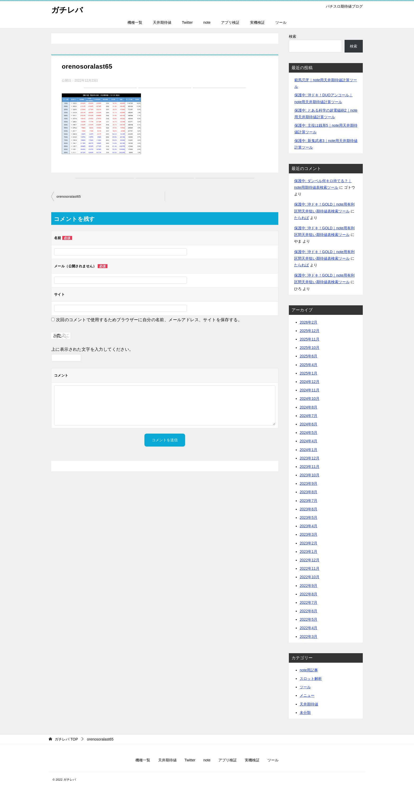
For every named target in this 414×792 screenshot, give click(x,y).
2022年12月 (309, 560)
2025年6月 (308, 356)
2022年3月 (308, 636)
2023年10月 (309, 475)
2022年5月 (308, 619)
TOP (66, 739)
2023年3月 (308, 534)
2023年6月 (308, 509)
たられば (301, 218)
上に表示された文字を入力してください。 (92, 349)
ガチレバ (67, 9)
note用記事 (309, 670)
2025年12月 (309, 331)
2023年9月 (308, 483)
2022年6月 (308, 611)
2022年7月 (308, 602)
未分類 (305, 712)
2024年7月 (308, 416)
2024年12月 (309, 382)
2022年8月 (308, 594)
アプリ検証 (230, 22)
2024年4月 (308, 441)
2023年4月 (308, 526)
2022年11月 (309, 568)
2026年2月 (308, 322)
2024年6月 (308, 424)
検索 (292, 36)
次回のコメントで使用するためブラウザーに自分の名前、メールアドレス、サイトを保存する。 (149, 319)
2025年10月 (309, 347)
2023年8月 (308, 492)
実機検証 (257, 22)
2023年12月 (309, 458)
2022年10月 (309, 577)
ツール (280, 22)
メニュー (307, 695)
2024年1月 (308, 450)
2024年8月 (308, 407)
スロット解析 (311, 678)
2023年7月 (308, 501)
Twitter (187, 22)
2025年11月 (309, 339)
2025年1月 (308, 373)
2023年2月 (308, 543)
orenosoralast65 (69, 196)
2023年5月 (308, 517)
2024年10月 (309, 398)
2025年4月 (308, 365)
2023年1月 (308, 551)
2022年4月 (308, 628)
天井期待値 (162, 22)
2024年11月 (309, 390)
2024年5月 (308, 432)
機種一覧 (135, 22)
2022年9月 (308, 586)
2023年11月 (309, 466)
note (206, 22)
